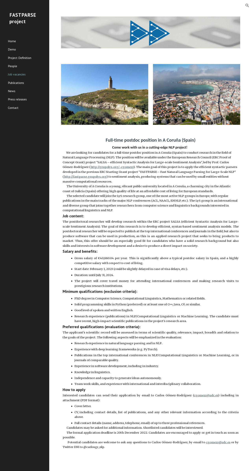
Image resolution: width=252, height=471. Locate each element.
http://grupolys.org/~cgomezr (112, 167)
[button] (247, 5)
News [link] (11, 91)
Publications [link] (16, 83)
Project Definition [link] (19, 58)
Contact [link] (13, 108)
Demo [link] (12, 49)
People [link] (12, 66)
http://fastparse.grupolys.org (85, 176)
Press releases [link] (17, 99)
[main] (150, 293)
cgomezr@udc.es (206, 395)
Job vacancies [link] (17, 74)
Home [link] (12, 41)
